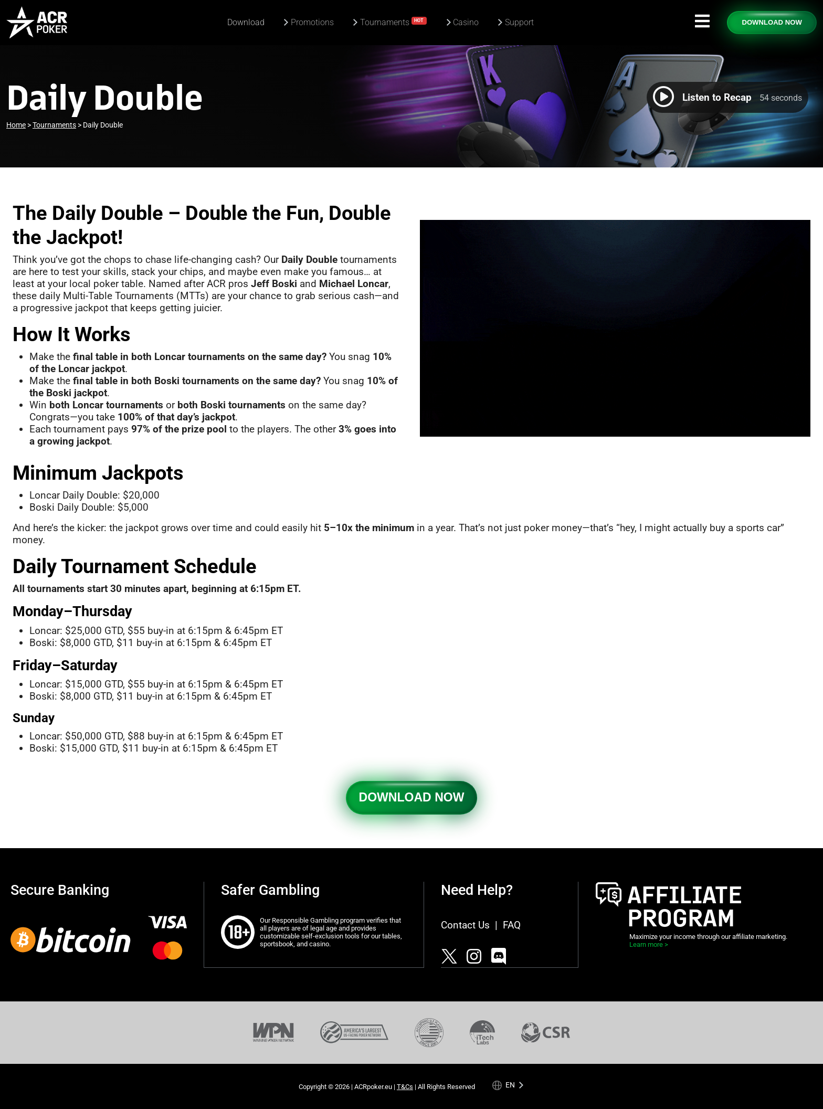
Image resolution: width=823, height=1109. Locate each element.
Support (519, 22)
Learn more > (648, 944)
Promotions (312, 22)
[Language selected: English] (508, 1085)
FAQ (512, 925)
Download (246, 22)
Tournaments (393, 21)
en (510, 1084)
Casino (466, 22)
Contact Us (465, 925)
